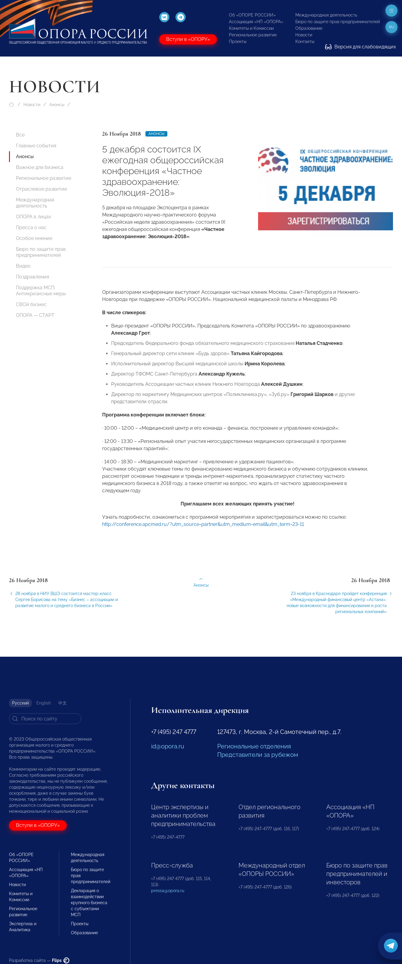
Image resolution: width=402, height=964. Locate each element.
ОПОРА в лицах (33, 217)
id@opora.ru (167, 746)
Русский (20, 703)
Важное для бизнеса (39, 167)
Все (20, 135)
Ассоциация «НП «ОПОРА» (256, 21)
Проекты (237, 41)
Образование (308, 28)
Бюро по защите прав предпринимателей (337, 21)
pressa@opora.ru (167, 890)
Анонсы (56, 104)
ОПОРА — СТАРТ (35, 315)
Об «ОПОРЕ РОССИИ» (252, 15)
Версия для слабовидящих (360, 47)
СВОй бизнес (31, 304)
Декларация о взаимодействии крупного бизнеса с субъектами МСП (89, 902)
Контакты (304, 41)
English (43, 703)
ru (391, 27)
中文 (62, 703)
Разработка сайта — (39, 960)
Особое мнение (34, 238)
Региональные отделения (254, 746)
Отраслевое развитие (41, 189)
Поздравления (32, 277)
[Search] (45, 718)
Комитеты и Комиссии (251, 28)
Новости (303, 34)
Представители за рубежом (257, 754)
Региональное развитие (253, 34)
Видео (23, 266)
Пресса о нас (31, 227)
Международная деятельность (326, 15)
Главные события (36, 146)
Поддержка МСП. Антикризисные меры (41, 290)
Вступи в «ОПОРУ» (188, 39)
